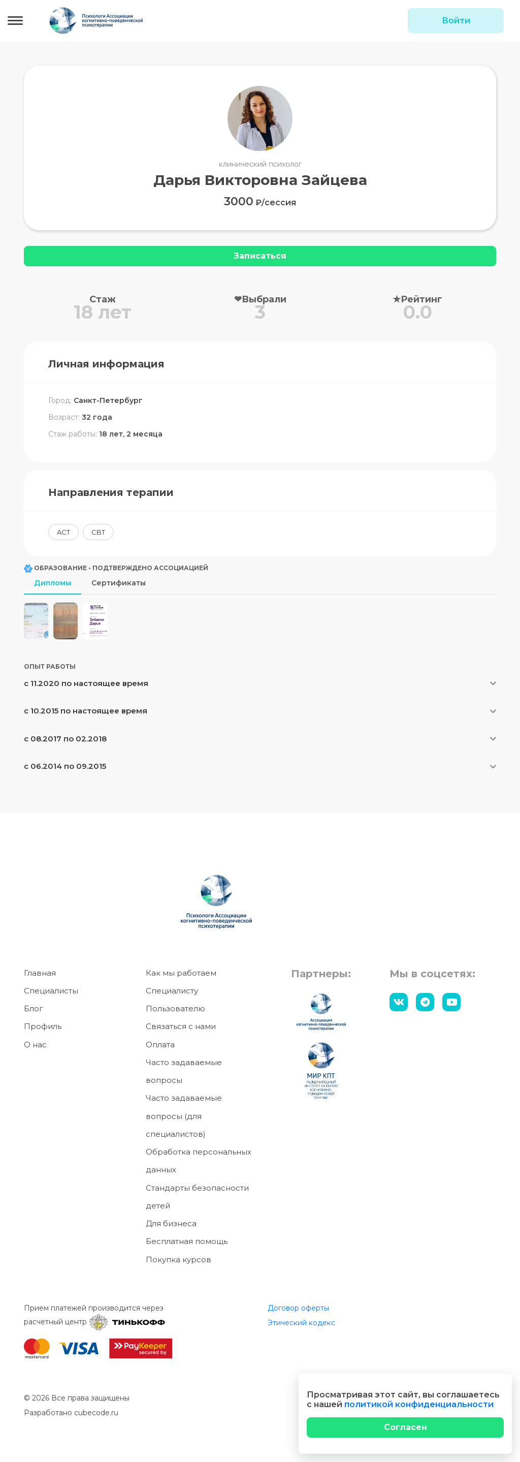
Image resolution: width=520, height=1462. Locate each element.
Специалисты (51, 994)
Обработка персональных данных (198, 1163)
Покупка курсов (178, 1262)
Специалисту (172, 994)
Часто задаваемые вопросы (184, 1074)
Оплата (160, 1047)
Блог (33, 1011)
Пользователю (175, 1011)
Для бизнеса (171, 1226)
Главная (40, 976)
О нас (35, 1047)
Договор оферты (298, 1311)
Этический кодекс (301, 1325)
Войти (456, 20)
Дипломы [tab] (52, 582)
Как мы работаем (181, 976)
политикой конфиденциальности (419, 1404)
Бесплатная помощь (187, 1245)
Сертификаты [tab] (118, 582)
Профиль (42, 1030)
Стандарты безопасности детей (197, 1200)
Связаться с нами (181, 1030)
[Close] (405, 1427)
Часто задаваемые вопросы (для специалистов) (184, 1119)
